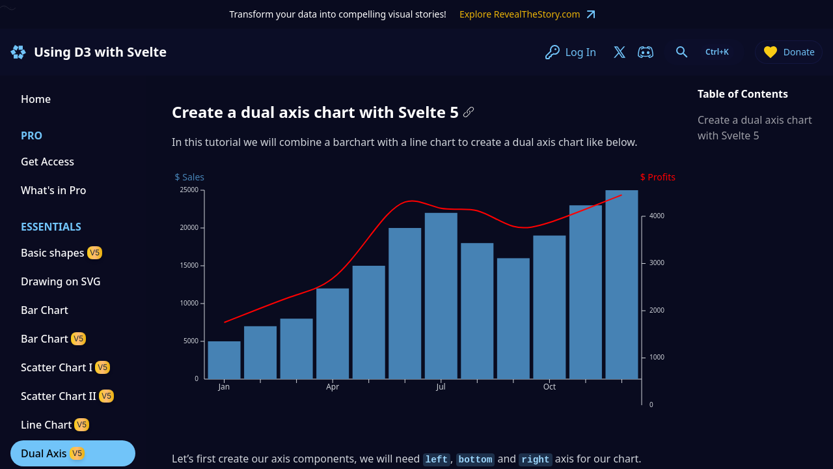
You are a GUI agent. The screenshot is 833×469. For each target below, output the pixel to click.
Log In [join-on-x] (570, 52)
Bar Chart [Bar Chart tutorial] (44, 310)
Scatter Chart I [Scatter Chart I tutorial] (65, 367)
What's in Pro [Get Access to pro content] (53, 190)
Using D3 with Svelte (100, 52)
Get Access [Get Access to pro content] (47, 161)
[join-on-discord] (645, 52)
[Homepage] (18, 52)
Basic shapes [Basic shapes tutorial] (61, 253)
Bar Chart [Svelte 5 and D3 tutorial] (53, 339)
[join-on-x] (619, 52)
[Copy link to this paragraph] (468, 112)
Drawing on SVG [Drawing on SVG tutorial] (61, 281)
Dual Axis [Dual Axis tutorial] (53, 453)
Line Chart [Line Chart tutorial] (55, 425)
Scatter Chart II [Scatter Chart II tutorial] (67, 396)
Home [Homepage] (36, 99)
